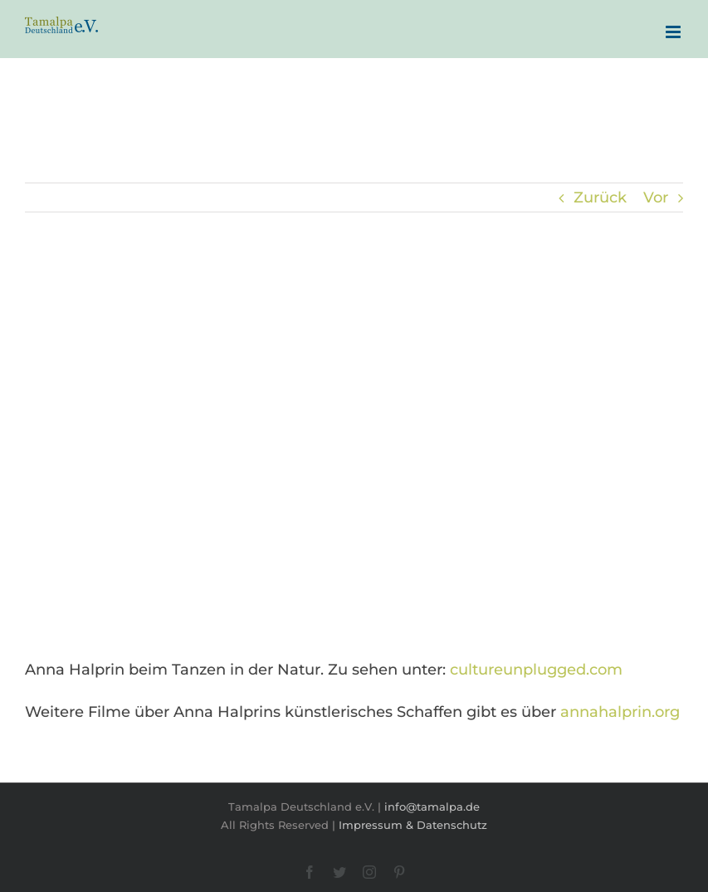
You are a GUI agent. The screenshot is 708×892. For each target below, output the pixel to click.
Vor (655, 197)
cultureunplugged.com (536, 669)
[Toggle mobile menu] (674, 32)
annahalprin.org (620, 712)
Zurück (600, 197)
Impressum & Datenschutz (413, 824)
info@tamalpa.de (432, 806)
